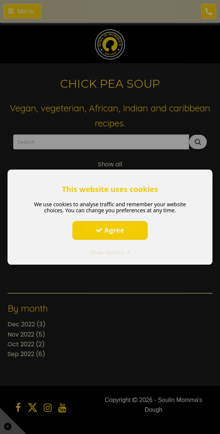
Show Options (110, 252)
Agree (110, 230)
